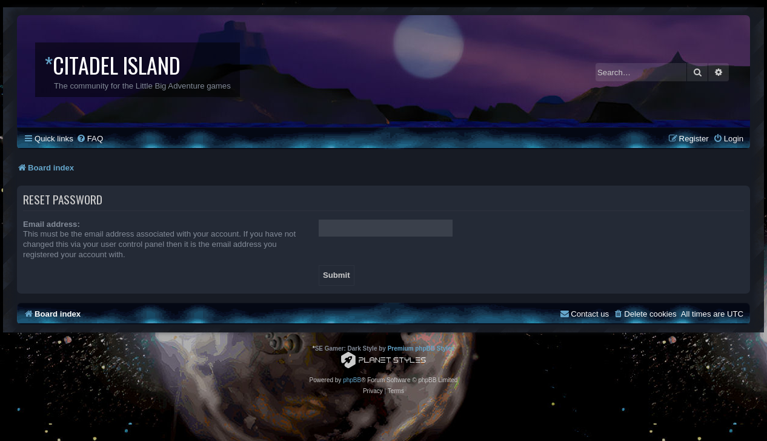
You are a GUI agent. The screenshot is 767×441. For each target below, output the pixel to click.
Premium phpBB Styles (421, 348)
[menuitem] (89, 138)
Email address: (51, 224)
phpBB (352, 380)
